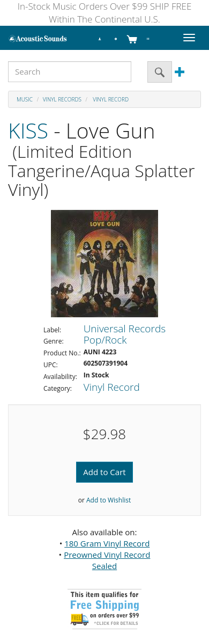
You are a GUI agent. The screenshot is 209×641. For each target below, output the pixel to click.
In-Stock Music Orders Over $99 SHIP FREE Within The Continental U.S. (105, 12)
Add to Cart (104, 472)
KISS (28, 130)
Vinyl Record (110, 99)
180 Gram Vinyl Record (107, 543)
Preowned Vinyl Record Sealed (107, 560)
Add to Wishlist (108, 500)
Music (25, 99)
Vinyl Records (62, 99)
